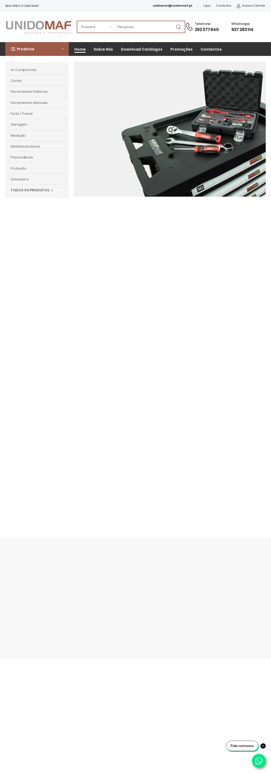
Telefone (202, 23)
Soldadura (20, 179)
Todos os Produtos (30, 190)
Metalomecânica (25, 146)
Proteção (18, 168)
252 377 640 (207, 29)
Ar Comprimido (24, 69)
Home (80, 49)
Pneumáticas (22, 157)
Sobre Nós (103, 49)
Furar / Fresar (22, 113)
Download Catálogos (141, 49)
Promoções (181, 49)
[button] (37, 49)
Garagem (19, 124)
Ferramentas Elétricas (29, 91)
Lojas (207, 5)
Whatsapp (240, 23)
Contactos (223, 5)
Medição (18, 135)
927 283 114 (242, 29)
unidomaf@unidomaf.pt (172, 5)
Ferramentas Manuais (29, 102)
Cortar (16, 80)
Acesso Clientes (251, 5)
